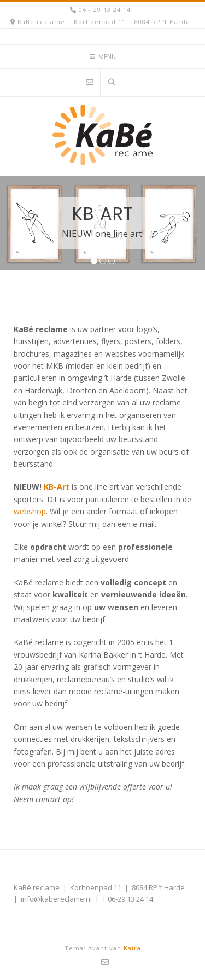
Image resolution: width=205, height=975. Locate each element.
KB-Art (56, 486)
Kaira (132, 948)
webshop (30, 511)
